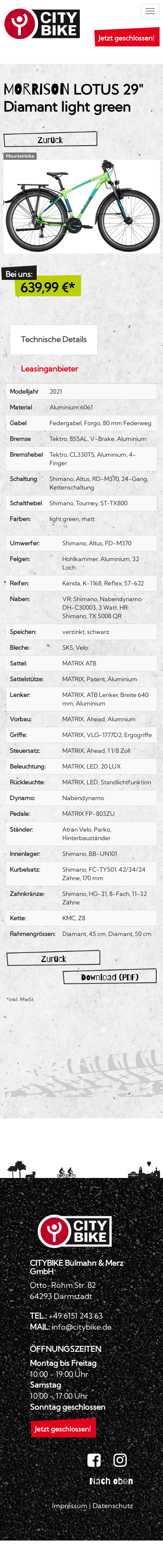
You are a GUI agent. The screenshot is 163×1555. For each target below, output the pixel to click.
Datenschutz (113, 1505)
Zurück (50, 140)
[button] (123, 38)
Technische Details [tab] (54, 339)
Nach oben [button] (111, 1480)
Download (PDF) (110, 977)
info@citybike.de (81, 1327)
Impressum (69, 1505)
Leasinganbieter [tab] (49, 369)
